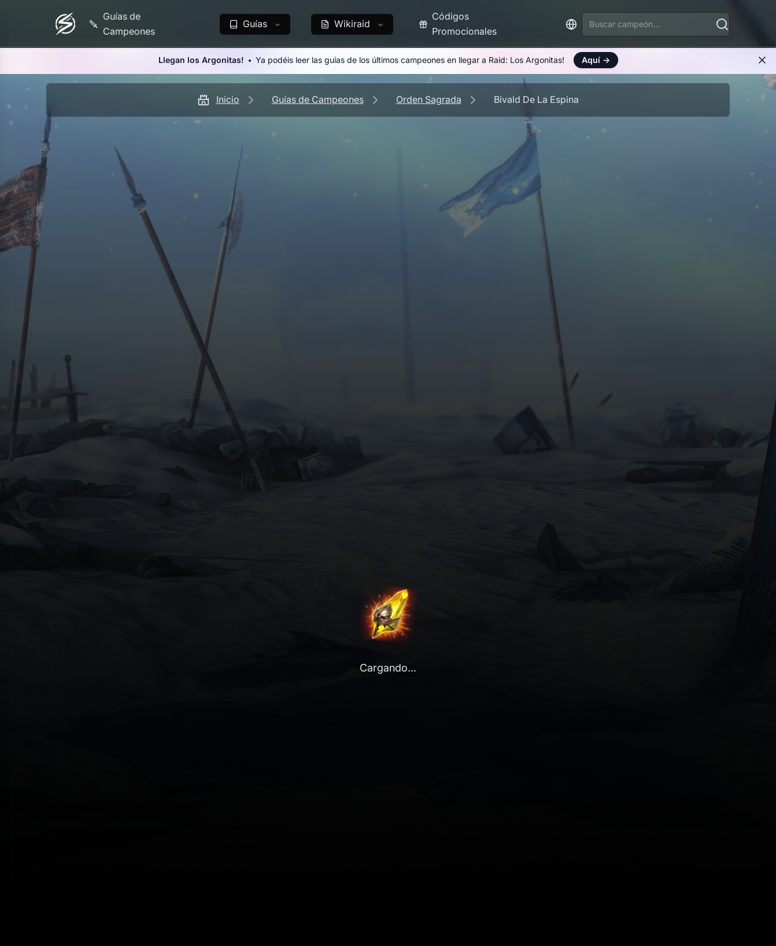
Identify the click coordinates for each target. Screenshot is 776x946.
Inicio (227, 99)
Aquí (596, 60)
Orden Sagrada (428, 99)
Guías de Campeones (318, 99)
